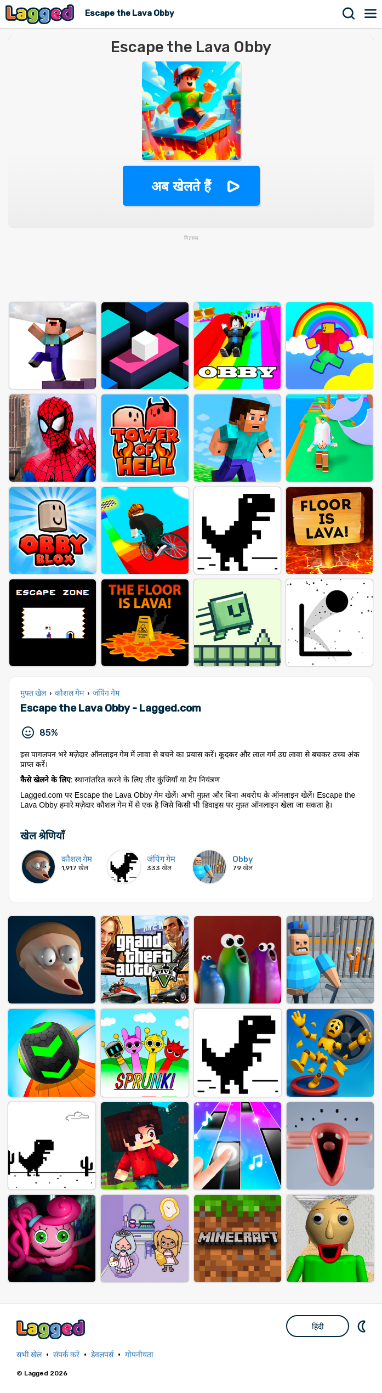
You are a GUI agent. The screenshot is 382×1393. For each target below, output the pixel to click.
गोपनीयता (139, 1355)
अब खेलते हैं (180, 186)
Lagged (41, 14)
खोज (349, 13)
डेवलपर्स (102, 1355)
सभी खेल (29, 1355)
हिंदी (318, 1326)
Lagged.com (52, 1329)
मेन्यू (371, 13)
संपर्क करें (66, 1355)
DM (363, 1326)
